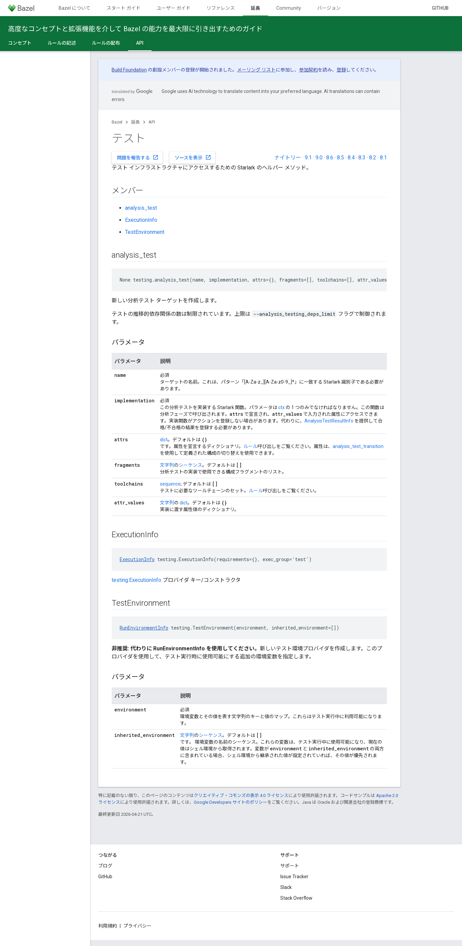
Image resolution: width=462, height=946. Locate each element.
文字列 (167, 465)
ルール (250, 446)
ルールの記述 (62, 43)
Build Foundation (129, 69)
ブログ (105, 865)
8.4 (351, 157)
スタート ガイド (123, 8)
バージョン (329, 8)
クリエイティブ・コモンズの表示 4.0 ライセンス (241, 795)
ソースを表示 (193, 157)
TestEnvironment (144, 232)
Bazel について (75, 8)
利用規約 (107, 926)
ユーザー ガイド (173, 8)
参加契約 (308, 69)
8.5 (340, 157)
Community (288, 8)
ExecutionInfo (141, 220)
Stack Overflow (296, 898)
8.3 (361, 157)
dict (164, 439)
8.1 (383, 157)
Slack (286, 887)
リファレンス (221, 8)
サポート (289, 865)
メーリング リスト (256, 69)
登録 (341, 69)
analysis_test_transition (358, 446)
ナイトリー (287, 157)
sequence (170, 484)
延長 (135, 122)
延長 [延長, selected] (255, 8)
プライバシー (137, 926)
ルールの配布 (106, 43)
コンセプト (20, 43)
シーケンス (190, 465)
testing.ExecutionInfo (136, 580)
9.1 (308, 157)
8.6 (329, 157)
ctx (281, 407)
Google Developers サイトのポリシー (230, 802)
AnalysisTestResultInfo (328, 421)
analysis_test (141, 208)
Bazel (117, 122)
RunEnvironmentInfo (144, 628)
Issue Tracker (294, 876)
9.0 (319, 157)
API (152, 122)
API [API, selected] (139, 43)
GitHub (440, 8)
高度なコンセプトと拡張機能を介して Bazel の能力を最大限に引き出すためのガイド (135, 29)
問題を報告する (138, 157)
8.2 (372, 157)
